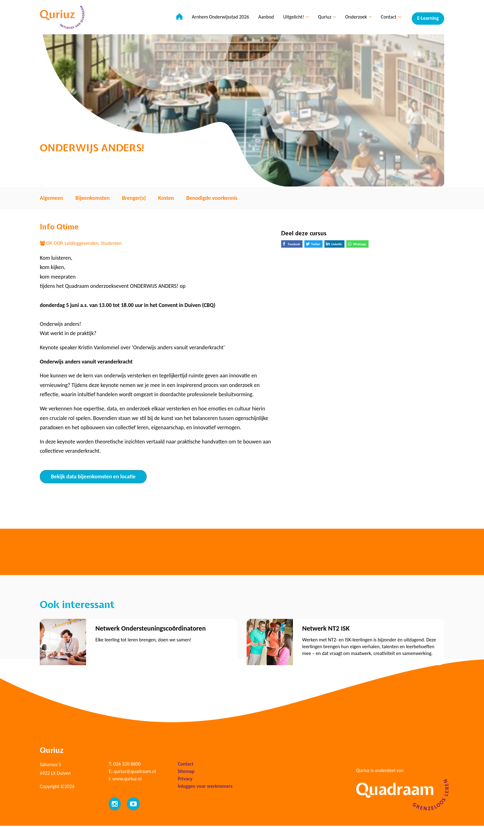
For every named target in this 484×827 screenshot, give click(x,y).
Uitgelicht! (294, 19)
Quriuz (325, 19)
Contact (389, 19)
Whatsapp (358, 245)
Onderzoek (357, 19)
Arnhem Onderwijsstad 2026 (219, 19)
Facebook (292, 245)
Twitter (314, 245)
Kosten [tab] (166, 198)
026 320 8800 (126, 765)
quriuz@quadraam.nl (135, 772)
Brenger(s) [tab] (134, 198)
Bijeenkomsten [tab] (92, 198)
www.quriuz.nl (126, 780)
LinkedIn (335, 244)
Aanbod (264, 19)
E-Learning (428, 19)
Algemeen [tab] (51, 198)
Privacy (185, 780)
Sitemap (186, 772)
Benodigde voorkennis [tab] (211, 198)
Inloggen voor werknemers (205, 787)
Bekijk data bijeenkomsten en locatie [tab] (93, 476)
